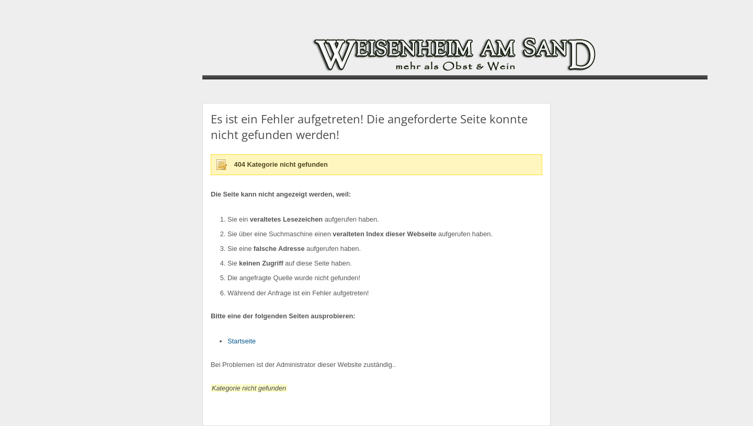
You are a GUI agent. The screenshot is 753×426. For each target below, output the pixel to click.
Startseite (241, 341)
